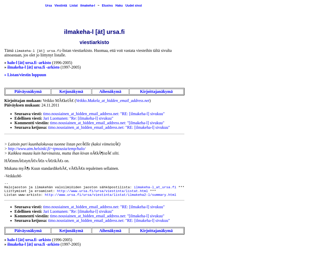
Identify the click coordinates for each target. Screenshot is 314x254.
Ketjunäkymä (71, 91)
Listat (74, 5)
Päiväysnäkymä (28, 91)
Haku (119, 5)
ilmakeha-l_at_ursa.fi (155, 187)
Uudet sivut (133, 5)
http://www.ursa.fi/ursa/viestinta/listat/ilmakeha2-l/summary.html (110, 195)
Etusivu (107, 5)
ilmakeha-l (87, 5)
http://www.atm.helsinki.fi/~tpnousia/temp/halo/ (47, 148)
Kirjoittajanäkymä (156, 91)
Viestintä (60, 5)
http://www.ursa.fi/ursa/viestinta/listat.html (102, 191)
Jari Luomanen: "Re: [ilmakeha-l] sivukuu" (78, 118)
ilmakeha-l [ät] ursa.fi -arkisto (33, 67)
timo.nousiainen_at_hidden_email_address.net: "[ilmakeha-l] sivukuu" (107, 123)
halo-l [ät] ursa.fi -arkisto (29, 62)
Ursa (48, 5)
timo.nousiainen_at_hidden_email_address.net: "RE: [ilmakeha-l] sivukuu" (104, 114)
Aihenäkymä (110, 91)
